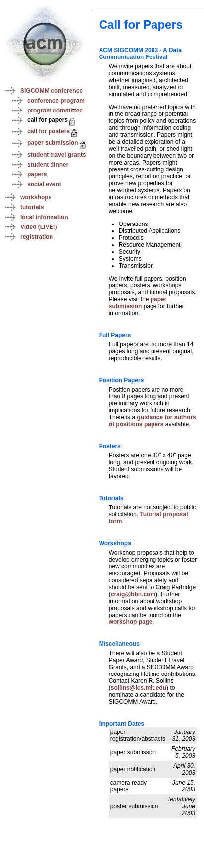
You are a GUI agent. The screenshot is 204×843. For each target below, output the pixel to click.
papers (37, 174)
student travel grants (56, 154)
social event (44, 184)
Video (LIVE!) (38, 227)
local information (44, 217)
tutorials (32, 207)
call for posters (48, 131)
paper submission (52, 142)
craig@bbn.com (133, 594)
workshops (35, 197)
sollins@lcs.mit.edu (138, 687)
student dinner (47, 164)
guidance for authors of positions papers (152, 421)
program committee (55, 110)
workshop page (131, 621)
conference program (56, 100)
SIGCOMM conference (51, 90)
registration (36, 236)
